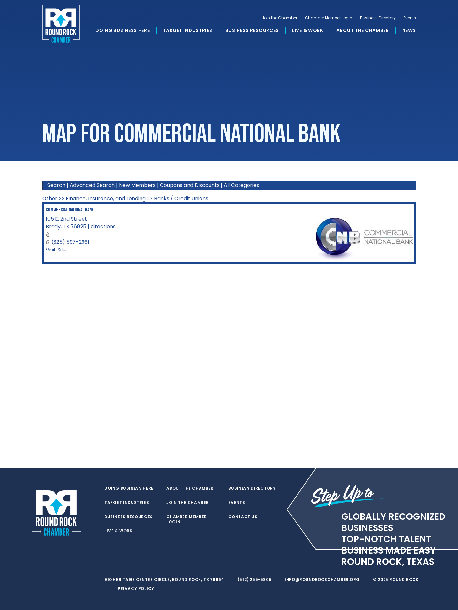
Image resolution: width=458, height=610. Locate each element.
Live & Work (307, 30)
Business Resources (252, 30)
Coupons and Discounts (189, 185)
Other (49, 198)
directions (103, 226)
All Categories (241, 185)
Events (410, 18)
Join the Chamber (279, 18)
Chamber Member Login (328, 18)
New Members (137, 185)
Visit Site (56, 249)
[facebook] (120, 561)
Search (56, 185)
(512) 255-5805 (254, 579)
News (409, 30)
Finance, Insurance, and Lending (106, 198)
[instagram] (133, 561)
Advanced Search (92, 185)
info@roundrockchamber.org (322, 579)
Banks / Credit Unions (181, 198)
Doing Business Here (122, 30)
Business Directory (378, 18)
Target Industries (187, 30)
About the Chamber (362, 30)
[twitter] (107, 561)
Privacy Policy (136, 588)
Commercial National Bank (70, 210)
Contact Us (243, 516)
